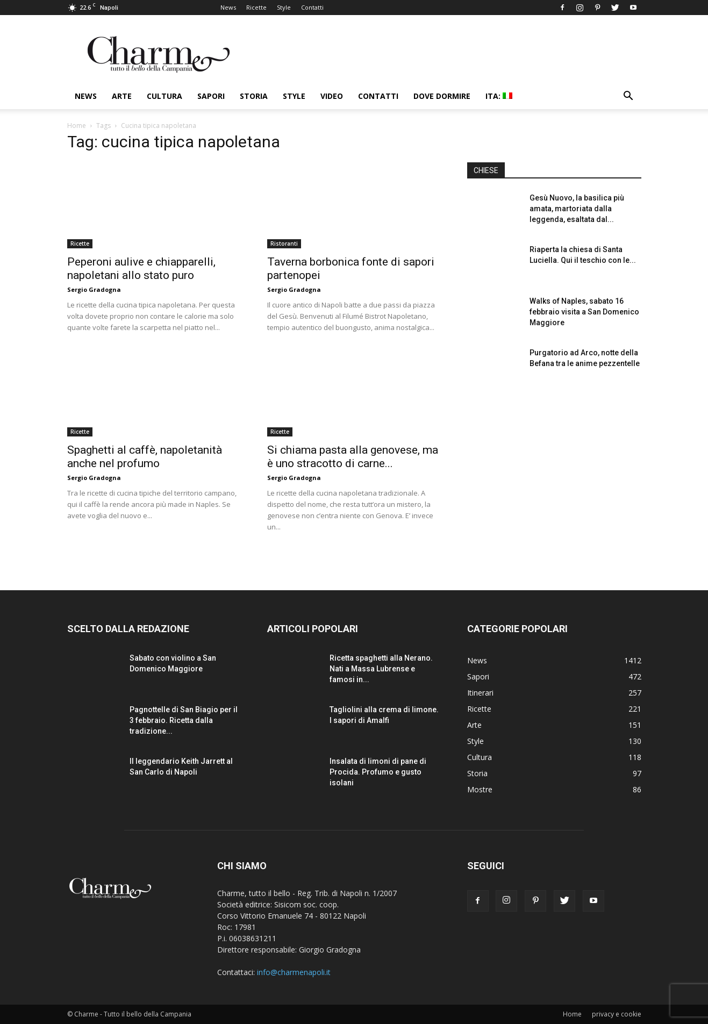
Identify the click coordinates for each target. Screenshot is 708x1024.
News (228, 7)
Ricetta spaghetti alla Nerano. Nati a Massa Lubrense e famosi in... (381, 669)
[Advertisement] (554, 478)
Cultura (164, 96)
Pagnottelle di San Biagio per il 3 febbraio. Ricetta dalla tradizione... (184, 720)
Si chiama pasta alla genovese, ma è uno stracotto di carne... (352, 456)
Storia (254, 96)
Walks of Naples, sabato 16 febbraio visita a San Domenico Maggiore (584, 312)
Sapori (211, 96)
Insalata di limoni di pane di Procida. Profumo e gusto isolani (378, 772)
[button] (628, 97)
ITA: (498, 96)
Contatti (312, 7)
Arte (122, 96)
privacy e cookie (616, 1014)
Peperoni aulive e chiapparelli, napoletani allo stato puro (141, 268)
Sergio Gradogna (94, 289)
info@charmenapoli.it (294, 972)
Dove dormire (441, 96)
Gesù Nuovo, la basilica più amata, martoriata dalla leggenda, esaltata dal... (577, 209)
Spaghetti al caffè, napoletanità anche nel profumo (144, 456)
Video (331, 96)
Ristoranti (284, 243)
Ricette (256, 7)
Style (284, 7)
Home (76, 125)
